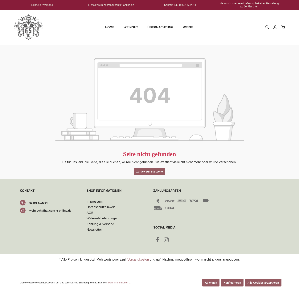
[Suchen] (268, 27)
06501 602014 (38, 202)
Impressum (95, 201)
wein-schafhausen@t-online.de (50, 210)
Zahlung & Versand (100, 224)
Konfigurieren (232, 282)
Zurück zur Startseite (149, 171)
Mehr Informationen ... (119, 282)
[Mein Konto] (276, 27)
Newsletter (94, 229)
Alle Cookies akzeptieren (263, 282)
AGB (90, 213)
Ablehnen (211, 282)
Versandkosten (138, 259)
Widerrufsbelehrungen (102, 218)
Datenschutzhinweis (101, 207)
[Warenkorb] (284, 27)
